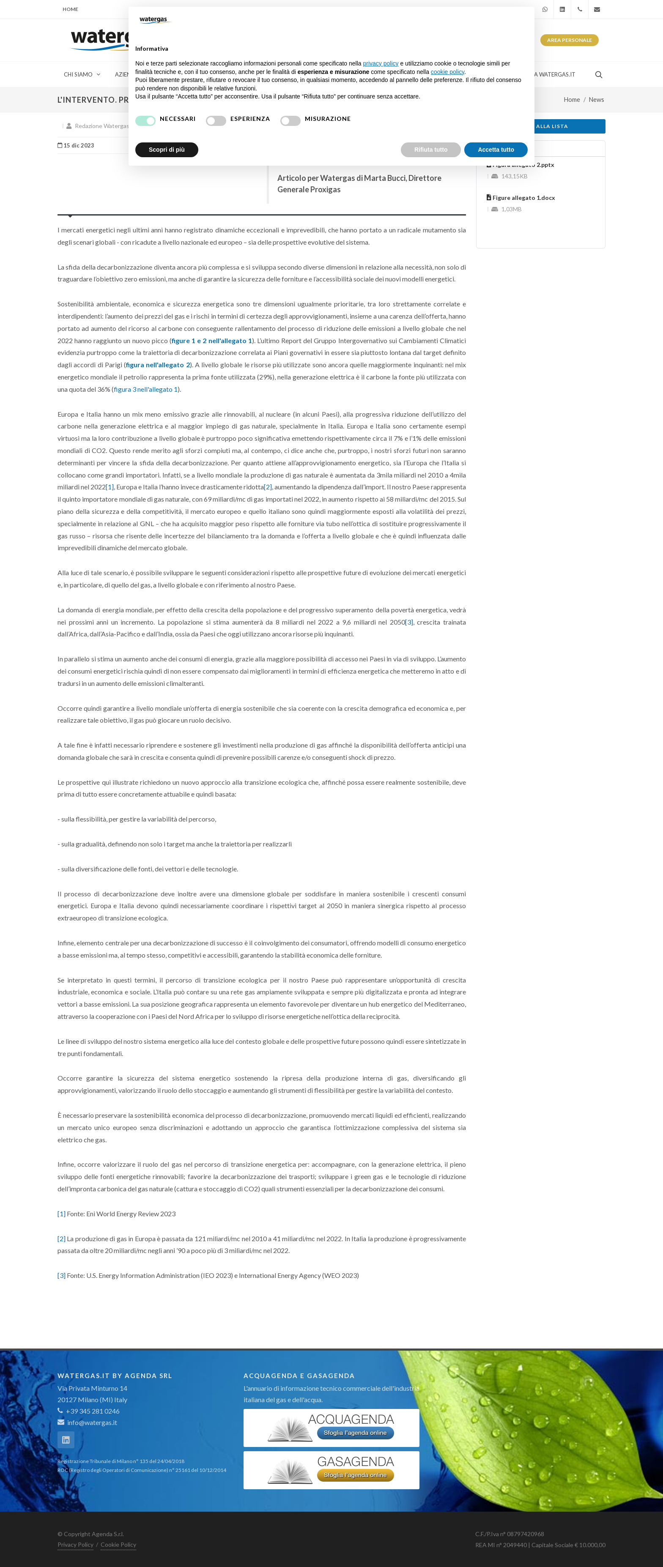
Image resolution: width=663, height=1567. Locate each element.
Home (70, 9)
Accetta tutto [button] (496, 149)
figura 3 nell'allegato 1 (146, 389)
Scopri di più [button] (167, 149)
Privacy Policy (75, 1544)
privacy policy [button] (381, 63)
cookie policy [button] (447, 71)
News (596, 99)
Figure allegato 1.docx (521, 197)
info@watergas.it (92, 1422)
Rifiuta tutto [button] (431, 149)
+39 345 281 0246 (89, 1411)
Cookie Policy (118, 1544)
